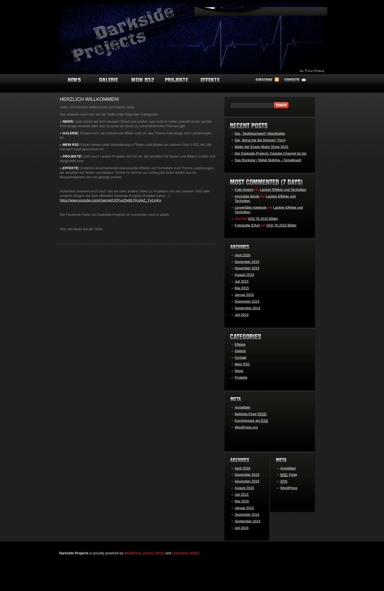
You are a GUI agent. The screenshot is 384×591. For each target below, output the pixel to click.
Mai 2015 (242, 288)
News (239, 371)
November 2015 (247, 268)
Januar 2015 (244, 295)
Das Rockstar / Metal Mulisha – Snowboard (268, 160)
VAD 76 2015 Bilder (263, 219)
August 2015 (244, 275)
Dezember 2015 (247, 262)
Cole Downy (244, 190)
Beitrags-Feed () (251, 414)
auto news (74, 80)
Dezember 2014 (247, 301)
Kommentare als (251, 421)
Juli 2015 (242, 281)
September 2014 (247, 308)
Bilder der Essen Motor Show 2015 (261, 147)
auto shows (109, 80)
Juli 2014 (242, 315)
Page (288, 475)
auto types (142, 80)
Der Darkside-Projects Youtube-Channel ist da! (270, 153)
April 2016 (242, 255)
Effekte (240, 344)
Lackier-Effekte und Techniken (283, 190)
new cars (210, 80)
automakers (176, 80)
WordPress (288, 488)
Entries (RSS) (153, 553)
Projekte (241, 377)
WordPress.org (246, 427)
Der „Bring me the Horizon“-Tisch (260, 140)
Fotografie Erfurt (247, 225)
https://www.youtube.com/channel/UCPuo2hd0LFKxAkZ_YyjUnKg (110, 200)
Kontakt (240, 357)
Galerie (240, 351)
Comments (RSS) (185, 553)
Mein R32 (242, 364)
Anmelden (242, 407)
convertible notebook (251, 207)
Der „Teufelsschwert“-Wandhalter (260, 133)
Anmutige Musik (247, 196)
